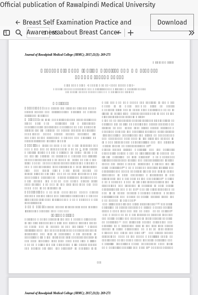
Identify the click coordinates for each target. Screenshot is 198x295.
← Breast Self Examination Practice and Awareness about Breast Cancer (73, 26)
